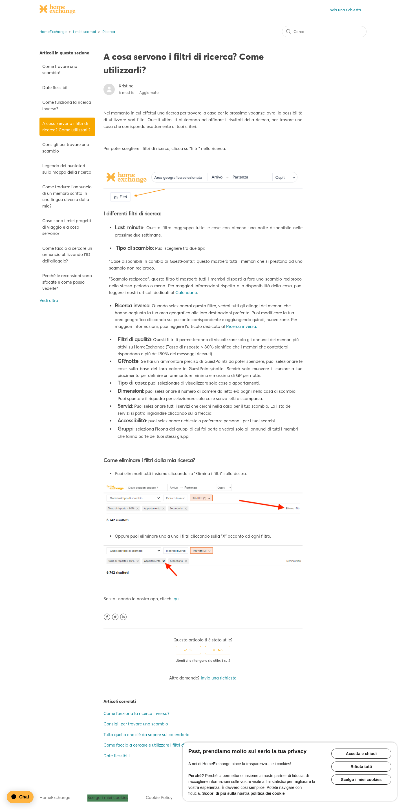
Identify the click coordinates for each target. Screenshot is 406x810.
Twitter (115, 617)
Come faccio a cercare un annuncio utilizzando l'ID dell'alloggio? (67, 255)
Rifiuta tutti (361, 766)
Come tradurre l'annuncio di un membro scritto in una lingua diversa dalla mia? (67, 196)
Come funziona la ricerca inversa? (66, 105)
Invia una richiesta (344, 9)
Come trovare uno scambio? (59, 70)
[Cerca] (324, 31)
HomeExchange (53, 31)
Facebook (107, 617)
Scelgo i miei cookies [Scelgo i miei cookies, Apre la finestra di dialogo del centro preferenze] (361, 779)
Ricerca (108, 31)
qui (177, 598)
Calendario (186, 292)
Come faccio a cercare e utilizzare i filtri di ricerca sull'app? (160, 745)
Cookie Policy (159, 797)
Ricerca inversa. (241, 326)
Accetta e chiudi (361, 753)
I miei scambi (84, 31)
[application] (23, 797)
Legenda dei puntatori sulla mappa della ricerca (66, 169)
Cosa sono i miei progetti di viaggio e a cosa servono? (66, 227)
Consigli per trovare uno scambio (65, 148)
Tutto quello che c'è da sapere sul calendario (146, 734)
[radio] (188, 650)
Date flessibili (55, 87)
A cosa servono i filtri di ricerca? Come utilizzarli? (66, 127)
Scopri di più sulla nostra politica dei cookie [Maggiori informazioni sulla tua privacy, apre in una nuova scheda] (243, 793)
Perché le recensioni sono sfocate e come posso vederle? (67, 282)
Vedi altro (48, 300)
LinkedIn (123, 617)
